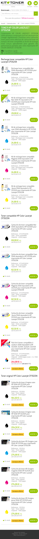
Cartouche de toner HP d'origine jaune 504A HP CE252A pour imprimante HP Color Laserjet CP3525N (22, 501)
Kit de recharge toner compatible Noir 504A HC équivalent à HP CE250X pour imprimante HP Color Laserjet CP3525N (23, 100)
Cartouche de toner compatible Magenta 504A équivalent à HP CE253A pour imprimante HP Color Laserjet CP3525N (23, 286)
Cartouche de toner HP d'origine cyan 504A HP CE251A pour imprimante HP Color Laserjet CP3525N (24, 443)
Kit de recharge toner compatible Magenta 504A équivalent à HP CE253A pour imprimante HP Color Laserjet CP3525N (23, 159)
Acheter (32, 247)
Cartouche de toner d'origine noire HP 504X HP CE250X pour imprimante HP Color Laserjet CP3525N (23, 415)
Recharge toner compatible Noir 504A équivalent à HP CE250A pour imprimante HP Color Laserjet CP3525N (24, 71)
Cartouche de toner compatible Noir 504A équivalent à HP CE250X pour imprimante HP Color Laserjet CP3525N (24, 228)
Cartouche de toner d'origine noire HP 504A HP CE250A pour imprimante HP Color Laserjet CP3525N (23, 385)
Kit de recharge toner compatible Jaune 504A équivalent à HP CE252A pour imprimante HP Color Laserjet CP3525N (23, 189)
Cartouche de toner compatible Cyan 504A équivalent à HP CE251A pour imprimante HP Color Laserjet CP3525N (24, 257)
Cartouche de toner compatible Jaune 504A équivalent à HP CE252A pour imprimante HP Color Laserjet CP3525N (23, 316)
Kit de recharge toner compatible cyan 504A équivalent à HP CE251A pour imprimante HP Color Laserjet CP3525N (23, 130)
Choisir (33, 90)
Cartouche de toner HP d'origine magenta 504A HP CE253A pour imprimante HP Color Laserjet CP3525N (22, 472)
